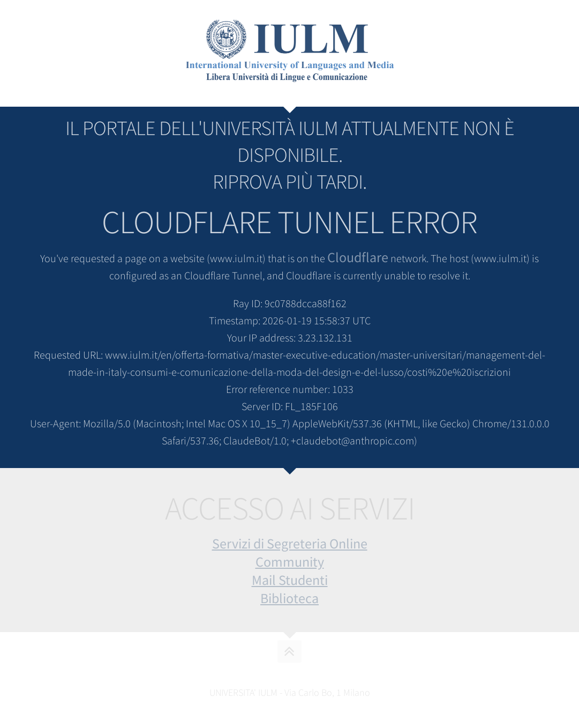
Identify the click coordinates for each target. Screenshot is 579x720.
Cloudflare (357, 257)
